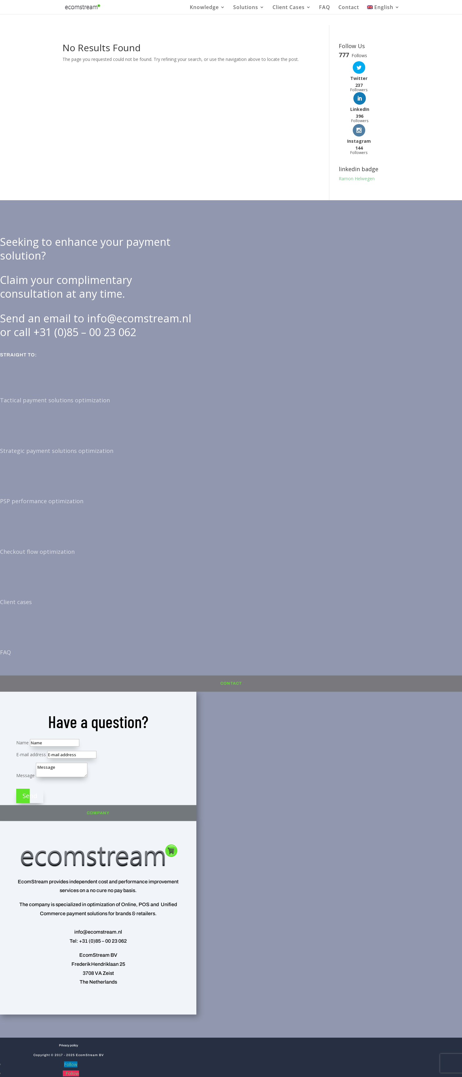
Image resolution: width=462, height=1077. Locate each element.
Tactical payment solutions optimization (55, 369)
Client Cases (289, 7)
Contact (348, 7)
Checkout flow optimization (37, 520)
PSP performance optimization (41, 470)
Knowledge (204, 7)
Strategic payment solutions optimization (56, 419)
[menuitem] (383, 9)
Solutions (245, 7)
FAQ (324, 7)
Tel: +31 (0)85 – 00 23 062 (98, 910)
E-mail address (31, 723)
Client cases (16, 571)
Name (22, 711)
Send (29, 764)
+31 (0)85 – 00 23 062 (84, 301)
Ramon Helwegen (357, 148)
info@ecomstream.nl (139, 287)
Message (25, 744)
